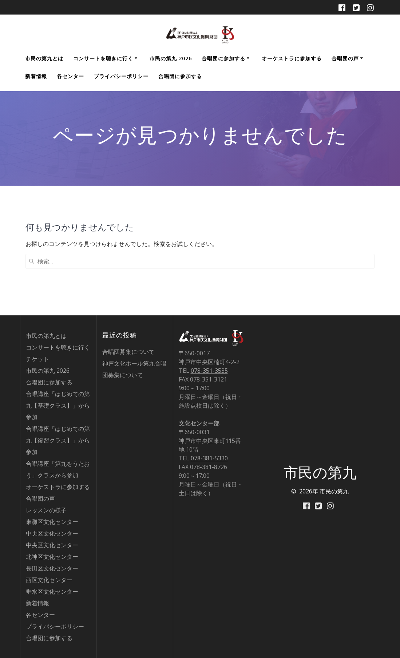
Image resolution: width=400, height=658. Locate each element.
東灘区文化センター (52, 522)
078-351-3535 (209, 371)
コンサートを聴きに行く (103, 58)
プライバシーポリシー (121, 76)
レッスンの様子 (46, 510)
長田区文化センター (52, 568)
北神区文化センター (52, 557)
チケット (37, 359)
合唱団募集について (128, 352)
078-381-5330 (209, 458)
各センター (70, 76)
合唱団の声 (345, 58)
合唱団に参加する (223, 58)
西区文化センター (49, 580)
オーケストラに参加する (292, 58)
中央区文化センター (52, 533)
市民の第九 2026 (171, 58)
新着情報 (36, 76)
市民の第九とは (44, 58)
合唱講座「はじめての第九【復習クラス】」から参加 (58, 440)
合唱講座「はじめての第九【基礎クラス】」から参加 (58, 405)
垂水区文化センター (52, 592)
